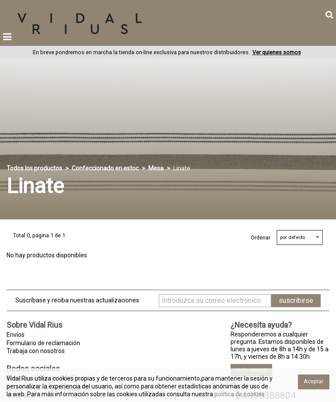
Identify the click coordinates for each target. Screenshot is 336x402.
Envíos (15, 334)
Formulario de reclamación (43, 343)
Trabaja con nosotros (36, 350)
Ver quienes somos (276, 52)
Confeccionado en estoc (105, 168)
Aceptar (313, 381)
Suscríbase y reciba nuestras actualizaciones (77, 300)
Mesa (156, 168)
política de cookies (239, 394)
